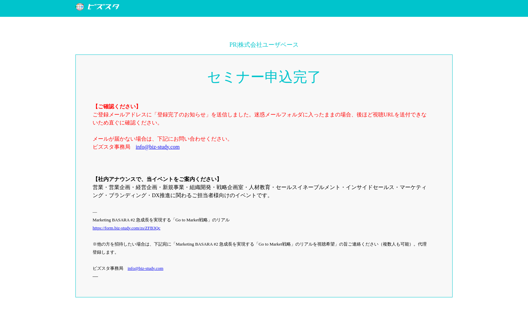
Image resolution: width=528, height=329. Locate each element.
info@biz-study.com (158, 147)
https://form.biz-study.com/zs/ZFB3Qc (126, 227)
